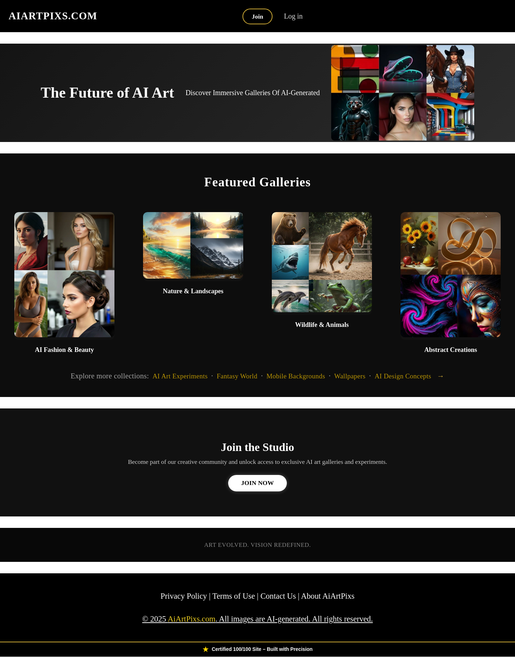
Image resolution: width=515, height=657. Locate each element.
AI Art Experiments (179, 375)
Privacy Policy (184, 596)
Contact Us (278, 596)
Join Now (257, 483)
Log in (294, 16)
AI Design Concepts (402, 375)
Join (257, 16)
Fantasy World (237, 375)
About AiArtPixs (327, 596)
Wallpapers (350, 375)
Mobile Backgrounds (295, 375)
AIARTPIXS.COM (53, 15)
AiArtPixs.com (192, 619)
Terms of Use (233, 596)
